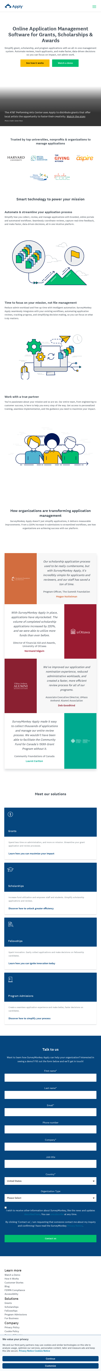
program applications (50, 48)
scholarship (27, 48)
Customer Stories (14, 1282)
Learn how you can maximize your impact (31, 853)
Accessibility (11, 1294)
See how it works (35, 63)
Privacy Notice (26, 1351)
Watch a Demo (12, 1274)
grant (17, 48)
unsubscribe (57, 1214)
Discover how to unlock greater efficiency (31, 908)
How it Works (12, 1278)
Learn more (13, 1270)
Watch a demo (65, 63)
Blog (7, 1286)
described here (32, 1214)
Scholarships (12, 1307)
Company (12, 1323)
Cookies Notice (42, 1351)
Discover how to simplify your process (30, 1018)
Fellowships (11, 1310)
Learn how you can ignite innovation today (32, 963)
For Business (12, 1318)
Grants (8, 1303)
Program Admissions (16, 1314)
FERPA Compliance (15, 1290)
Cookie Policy (12, 1331)
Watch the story (76, 116)
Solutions (11, 1298)
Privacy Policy (12, 1327)
